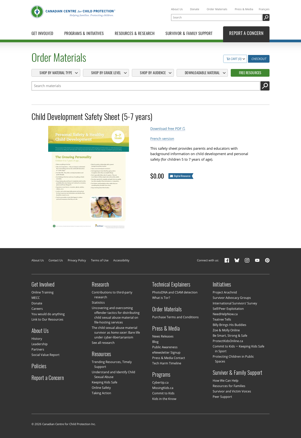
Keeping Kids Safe (104, 382)
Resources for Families (229, 386)
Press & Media (244, 9)
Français (264, 9)
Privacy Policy (77, 260)
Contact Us (56, 260)
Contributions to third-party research (112, 294)
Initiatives (222, 284)
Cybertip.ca (160, 383)
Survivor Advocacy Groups (232, 298)
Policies (38, 366)
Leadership (39, 344)
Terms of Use (99, 260)
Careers (37, 309)
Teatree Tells (222, 319)
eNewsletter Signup (166, 352)
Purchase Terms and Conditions (175, 317)
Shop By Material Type (56, 72)
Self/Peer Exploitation (228, 309)
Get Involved (43, 284)
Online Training (42, 292)
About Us (177, 9)
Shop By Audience (152, 72)
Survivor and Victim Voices (232, 391)
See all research (103, 343)
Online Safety (101, 388)
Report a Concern (47, 377)
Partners (37, 349)
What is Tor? (161, 298)
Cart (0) (234, 59)
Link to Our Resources (47, 319)
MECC (35, 298)
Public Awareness (165, 347)
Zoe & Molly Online (226, 330)
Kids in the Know (164, 399)
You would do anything (48, 314)
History (36, 339)
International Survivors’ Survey (235, 303)
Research (100, 284)
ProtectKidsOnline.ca (228, 341)
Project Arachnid (225, 292)
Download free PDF (165, 128)
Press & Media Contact (168, 358)
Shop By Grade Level (106, 72)
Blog (155, 342)
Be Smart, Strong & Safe (230, 335)
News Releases (163, 336)
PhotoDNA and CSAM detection (175, 292)
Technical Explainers (171, 284)
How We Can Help (225, 380)
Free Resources (250, 72)
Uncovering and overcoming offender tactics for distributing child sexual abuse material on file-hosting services (115, 315)
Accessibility (121, 260)
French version (162, 138)
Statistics (98, 302)
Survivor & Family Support (237, 372)
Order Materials (217, 9)
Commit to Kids (163, 393)
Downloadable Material (202, 72)
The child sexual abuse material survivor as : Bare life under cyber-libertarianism (116, 332)
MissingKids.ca (162, 388)
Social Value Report (45, 355)
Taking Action (101, 393)
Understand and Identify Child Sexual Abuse (113, 374)
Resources (101, 353)
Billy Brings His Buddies (229, 325)
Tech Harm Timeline (166, 363)
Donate (194, 9)
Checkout (258, 59)
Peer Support (222, 397)
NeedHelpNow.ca (225, 314)
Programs (161, 374)
